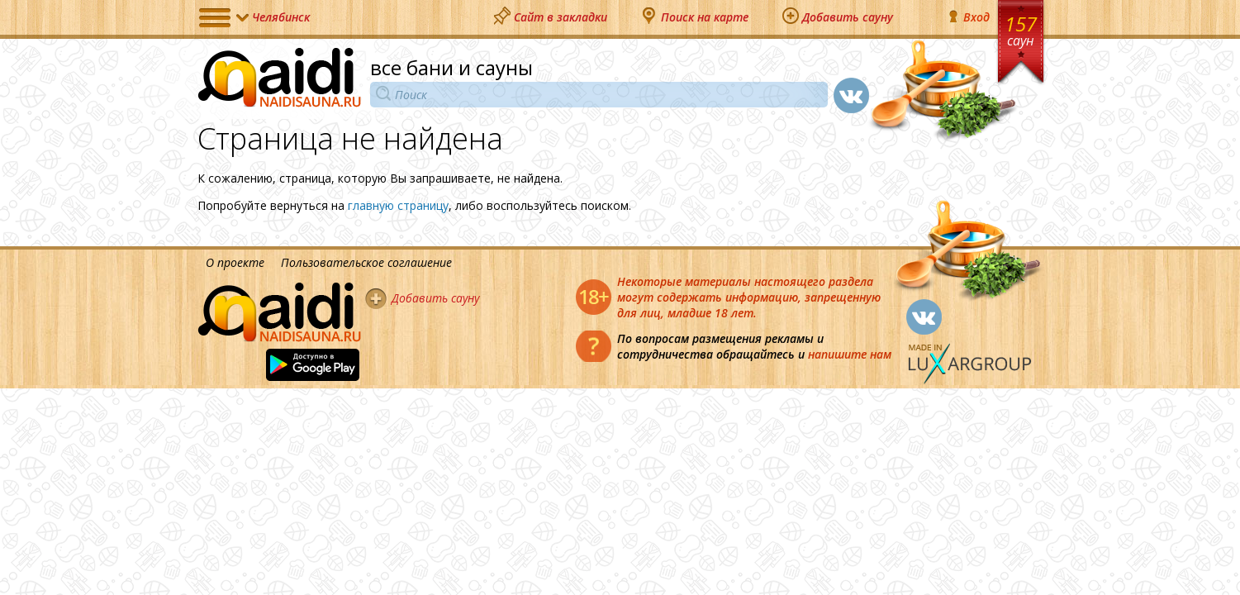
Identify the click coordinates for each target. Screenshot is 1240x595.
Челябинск (281, 17)
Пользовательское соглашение (366, 262)
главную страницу (398, 205)
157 (1020, 30)
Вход (968, 17)
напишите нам (849, 354)
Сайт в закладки (560, 17)
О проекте (235, 262)
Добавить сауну (847, 17)
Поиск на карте (704, 17)
